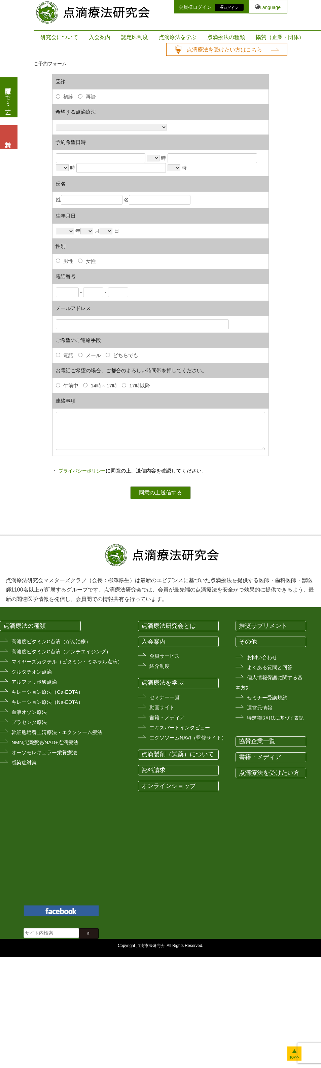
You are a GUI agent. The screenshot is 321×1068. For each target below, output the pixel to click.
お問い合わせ (262, 657)
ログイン (230, 7)
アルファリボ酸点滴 (34, 682)
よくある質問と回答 (269, 667)
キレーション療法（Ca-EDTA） (47, 692)
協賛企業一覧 (257, 741)
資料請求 (153, 770)
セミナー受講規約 (267, 697)
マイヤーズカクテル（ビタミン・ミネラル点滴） (66, 661)
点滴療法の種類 (226, 37)
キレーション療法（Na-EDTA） (47, 702)
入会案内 (99, 37)
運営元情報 (259, 708)
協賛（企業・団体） (280, 37)
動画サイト (162, 707)
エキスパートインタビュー (179, 727)
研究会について (59, 37)
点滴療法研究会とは (168, 625)
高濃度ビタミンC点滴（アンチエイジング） (61, 651)
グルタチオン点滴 (31, 672)
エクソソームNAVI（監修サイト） (187, 737)
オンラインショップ (168, 786)
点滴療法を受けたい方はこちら (224, 49)
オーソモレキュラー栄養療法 (44, 752)
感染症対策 (24, 762)
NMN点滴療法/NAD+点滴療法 (44, 742)
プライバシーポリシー (82, 470)
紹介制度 (159, 666)
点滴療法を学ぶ (178, 37)
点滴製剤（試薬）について (177, 754)
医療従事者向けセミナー (8, 97)
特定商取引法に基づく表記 (275, 718)
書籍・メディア (167, 717)
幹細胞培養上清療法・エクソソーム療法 (56, 732)
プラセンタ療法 (29, 722)
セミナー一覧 (164, 697)
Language (270, 7)
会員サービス (164, 656)
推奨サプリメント (263, 625)
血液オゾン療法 (29, 712)
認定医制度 (134, 37)
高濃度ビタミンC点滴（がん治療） (51, 641)
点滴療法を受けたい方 (269, 772)
